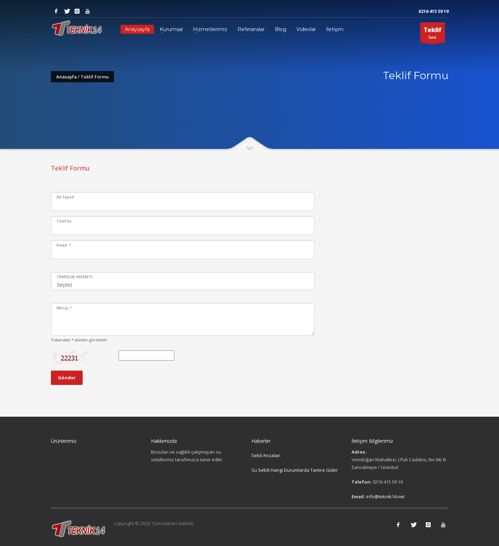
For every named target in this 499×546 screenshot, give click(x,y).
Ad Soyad (65, 197)
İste (432, 34)
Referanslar (251, 29)
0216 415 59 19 (433, 11)
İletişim (334, 29)
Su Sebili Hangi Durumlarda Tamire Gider (294, 470)
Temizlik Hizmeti (74, 277)
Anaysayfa (137, 29)
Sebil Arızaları (265, 455)
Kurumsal (171, 29)
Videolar (306, 29)
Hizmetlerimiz (210, 29)
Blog (280, 29)
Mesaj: (63, 307)
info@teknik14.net (385, 496)
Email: (63, 245)
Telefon (63, 221)
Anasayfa (66, 77)
